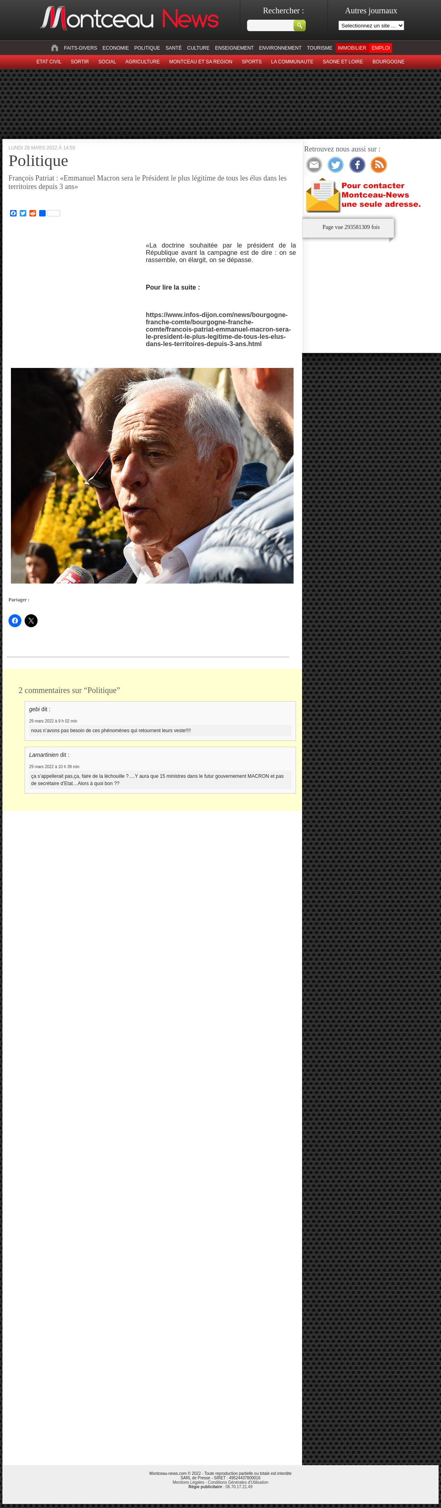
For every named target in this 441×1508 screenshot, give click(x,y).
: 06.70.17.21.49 (220, 1487)
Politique (147, 48)
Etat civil (48, 62)
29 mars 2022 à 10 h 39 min (54, 767)
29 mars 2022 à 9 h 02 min (53, 721)
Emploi (381, 48)
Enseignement (234, 48)
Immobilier (352, 48)
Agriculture (143, 62)
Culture (198, 48)
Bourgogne (388, 62)
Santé (174, 48)
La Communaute (292, 62)
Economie (116, 48)
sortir (80, 62)
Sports (252, 62)
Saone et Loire (343, 62)
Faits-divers (80, 48)
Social (107, 62)
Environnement (280, 48)
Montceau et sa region (200, 62)
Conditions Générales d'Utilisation (238, 1482)
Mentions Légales (188, 1482)
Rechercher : (283, 10)
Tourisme (319, 48)
